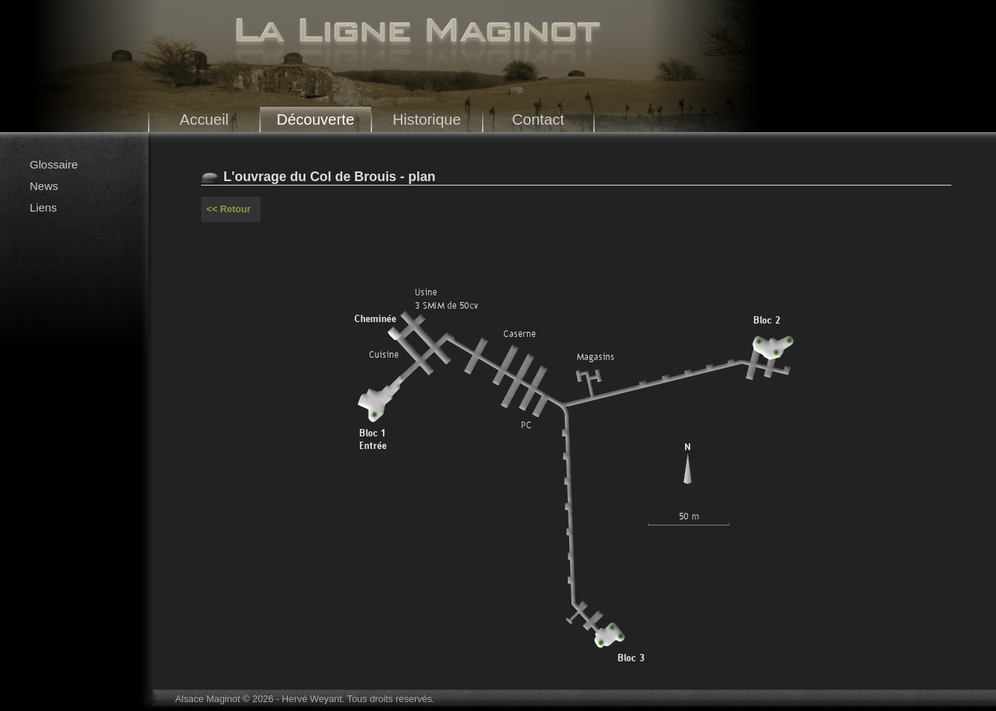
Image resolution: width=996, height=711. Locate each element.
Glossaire (54, 164)
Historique (427, 119)
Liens (43, 207)
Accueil (204, 119)
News (44, 186)
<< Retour (228, 208)
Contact (538, 119)
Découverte (316, 119)
